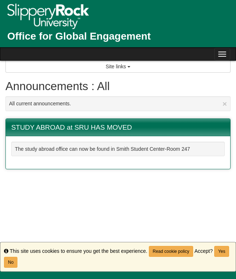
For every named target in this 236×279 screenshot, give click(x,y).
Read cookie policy (171, 251)
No (10, 262)
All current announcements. (118, 104)
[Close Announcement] (225, 104)
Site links (118, 66)
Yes (221, 251)
